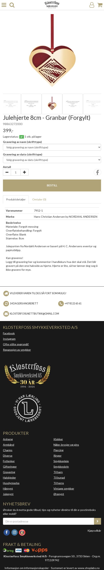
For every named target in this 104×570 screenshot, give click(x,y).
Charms (7, 450)
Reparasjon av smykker (17, 349)
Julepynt (8, 494)
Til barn (58, 472)
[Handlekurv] (100, 5)
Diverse (7, 455)
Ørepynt (58, 494)
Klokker (58, 439)
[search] (12, 5)
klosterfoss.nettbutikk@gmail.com (34, 313)
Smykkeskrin (61, 466)
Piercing (58, 450)
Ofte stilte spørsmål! (16, 344)
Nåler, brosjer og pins (66, 444)
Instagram (9, 338)
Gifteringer (10, 466)
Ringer (57, 455)
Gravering (9, 472)
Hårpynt (8, 488)
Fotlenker (9, 461)
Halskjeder (9, 477)
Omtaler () (39, 199)
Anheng (8, 439)
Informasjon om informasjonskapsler (27, 568)
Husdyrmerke (11, 483)
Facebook (9, 333)
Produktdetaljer (16, 199)
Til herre (58, 483)
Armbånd (8, 444)
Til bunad (59, 477)
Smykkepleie (61, 461)
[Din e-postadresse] (48, 521)
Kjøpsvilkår (94, 530)
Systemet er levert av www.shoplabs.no (75, 568)
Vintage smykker (63, 488)
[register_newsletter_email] (97, 521)
